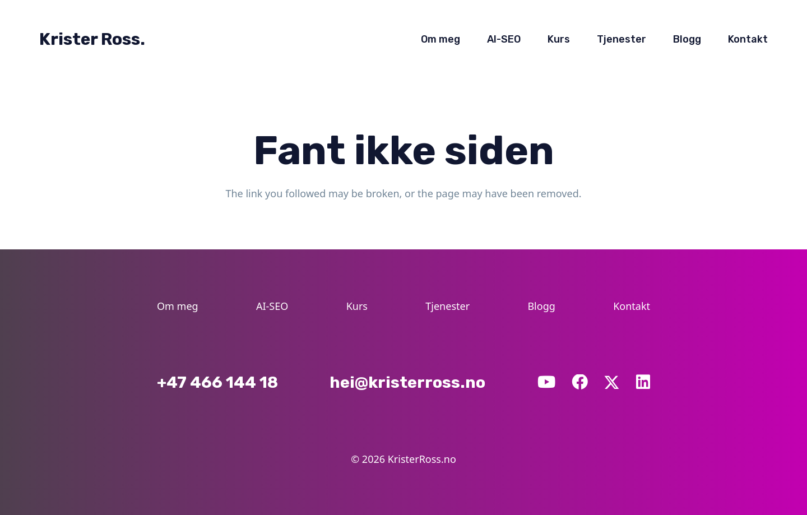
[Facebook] (580, 382)
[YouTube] (546, 382)
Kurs (357, 306)
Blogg (541, 306)
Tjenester (447, 306)
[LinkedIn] (643, 382)
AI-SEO (272, 306)
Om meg (177, 306)
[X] (612, 381)
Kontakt (631, 306)
